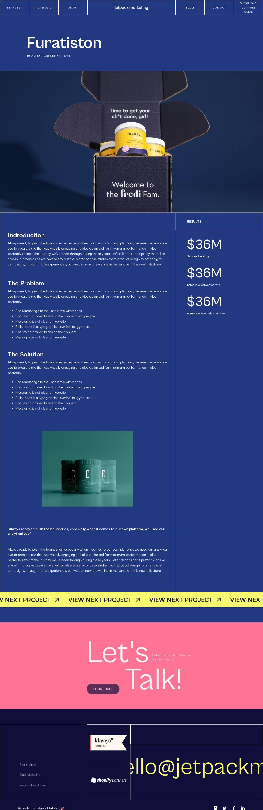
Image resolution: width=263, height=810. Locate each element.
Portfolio (44, 7)
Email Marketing (29, 780)
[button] (14, 7)
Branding (33, 55)
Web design (52, 55)
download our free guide (248, 7)
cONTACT (219, 7)
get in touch (103, 693)
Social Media (27, 769)
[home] (131, 7)
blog (190, 7)
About (73, 7)
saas (67, 55)
